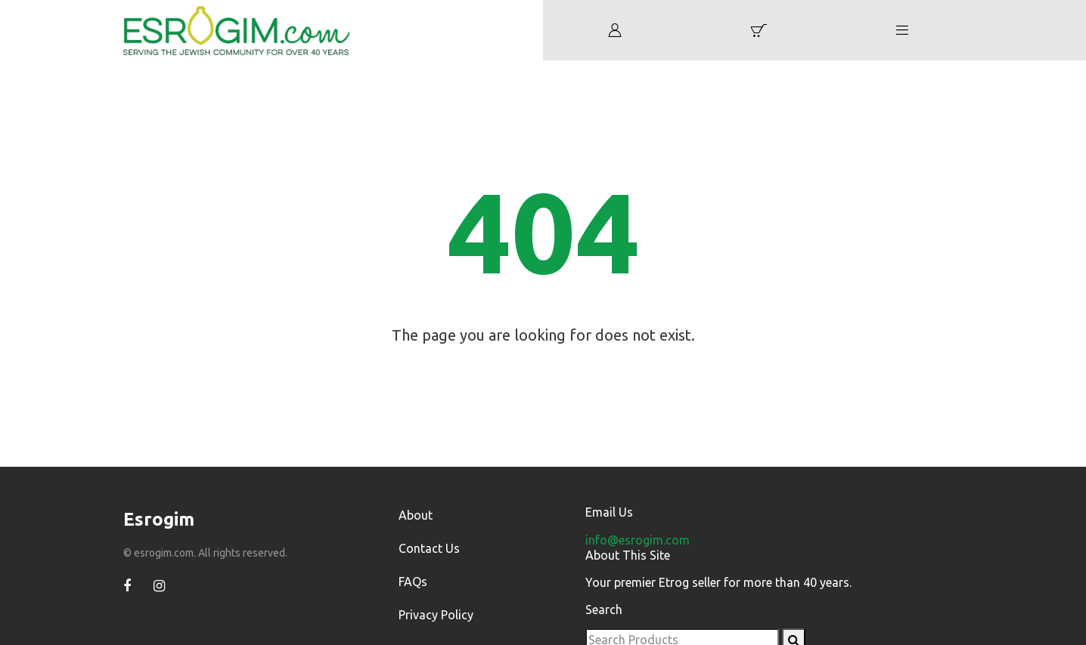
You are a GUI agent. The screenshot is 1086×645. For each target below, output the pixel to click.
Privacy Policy (436, 615)
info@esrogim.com (637, 540)
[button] (758, 30)
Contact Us (429, 548)
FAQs (413, 581)
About (416, 515)
